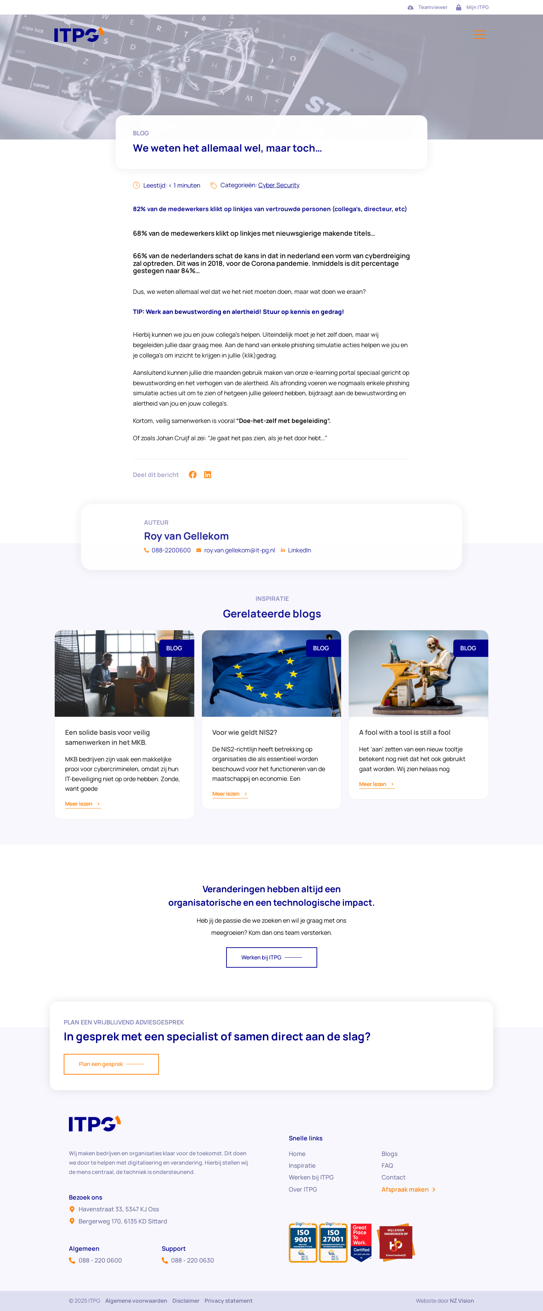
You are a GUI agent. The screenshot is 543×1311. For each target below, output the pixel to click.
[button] (193, 482)
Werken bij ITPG (271, 957)
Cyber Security (279, 185)
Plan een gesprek (111, 1064)
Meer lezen (83, 804)
